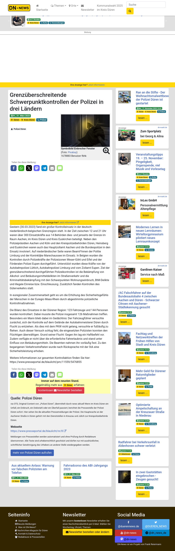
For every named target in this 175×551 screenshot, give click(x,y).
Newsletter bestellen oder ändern (87, 532)
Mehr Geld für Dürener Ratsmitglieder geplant (151, 374)
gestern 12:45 (143, 421)
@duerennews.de (128, 524)
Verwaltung (150, 353)
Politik (148, 387)
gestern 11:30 (143, 485)
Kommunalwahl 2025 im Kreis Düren (110, 7)
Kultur (44, 23)
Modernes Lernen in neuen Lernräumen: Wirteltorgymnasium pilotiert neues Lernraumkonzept (149, 234)
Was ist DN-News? (25, 527)
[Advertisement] (87, 58)
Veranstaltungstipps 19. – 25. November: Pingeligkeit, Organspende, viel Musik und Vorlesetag (150, 162)
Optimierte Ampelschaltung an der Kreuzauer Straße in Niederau (150, 410)
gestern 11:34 (125, 451)
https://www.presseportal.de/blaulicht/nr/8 (37, 431)
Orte (72, 5)
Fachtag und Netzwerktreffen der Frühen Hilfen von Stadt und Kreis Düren (150, 339)
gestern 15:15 (143, 350)
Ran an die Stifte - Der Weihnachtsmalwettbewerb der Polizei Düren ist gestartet (154, 98)
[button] (9, 20)
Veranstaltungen (56, 23)
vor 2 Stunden (34, 19)
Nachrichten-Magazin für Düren (31, 530)
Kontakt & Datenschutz (27, 533)
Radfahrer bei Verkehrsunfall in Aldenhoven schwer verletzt (139, 443)
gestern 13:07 (143, 383)
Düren (15, 120)
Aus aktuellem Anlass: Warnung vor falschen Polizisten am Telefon (32, 469)
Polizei (41, 120)
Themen (57, 5)
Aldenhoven (124, 454)
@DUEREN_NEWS (156, 524)
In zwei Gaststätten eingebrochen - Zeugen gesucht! (149, 476)
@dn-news (128, 532)
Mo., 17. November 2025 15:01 (149, 108)
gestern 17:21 (143, 247)
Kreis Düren (33, 23)
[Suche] (146, 4)
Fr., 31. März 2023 (20, 116)
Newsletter (87, 7)
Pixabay (72, 152)
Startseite (42, 7)
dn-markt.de (162, 127)
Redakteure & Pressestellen (30, 537)
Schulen (149, 250)
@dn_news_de (155, 532)
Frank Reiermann (153, 544)
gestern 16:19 (125, 312)
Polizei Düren (18, 129)
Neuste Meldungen (25, 524)
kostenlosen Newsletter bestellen (60, 390)
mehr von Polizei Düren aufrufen (32, 452)
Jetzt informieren (96, 85)
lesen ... (142, 118)
